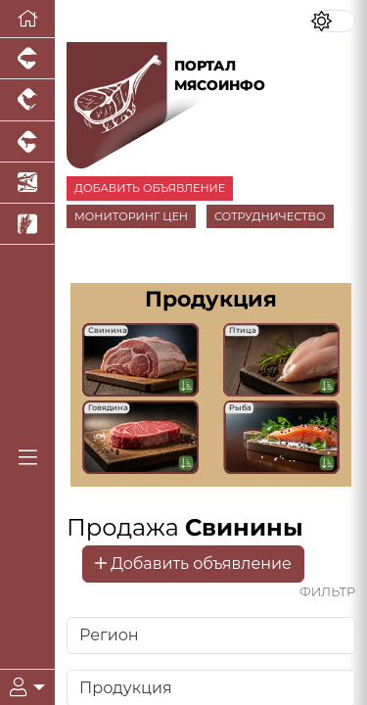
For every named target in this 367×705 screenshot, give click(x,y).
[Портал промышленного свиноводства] (27, 58)
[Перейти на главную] (27, 19)
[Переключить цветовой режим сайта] (332, 21)
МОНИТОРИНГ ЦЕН (131, 216)
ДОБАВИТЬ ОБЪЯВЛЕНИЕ (149, 188)
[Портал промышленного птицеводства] (27, 99)
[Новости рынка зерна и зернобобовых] (27, 224)
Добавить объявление (193, 563)
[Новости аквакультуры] (27, 183)
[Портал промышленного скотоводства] (27, 142)
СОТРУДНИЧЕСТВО (270, 216)
